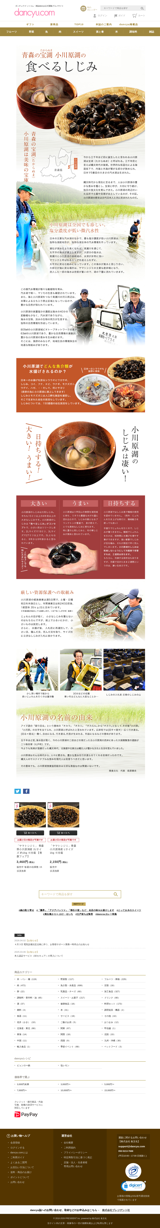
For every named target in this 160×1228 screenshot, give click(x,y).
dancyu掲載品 (128, 24)
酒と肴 (100, 31)
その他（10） (111, 1016)
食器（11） (22, 1016)
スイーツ (78, 31)
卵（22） (21, 991)
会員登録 (15, 1142)
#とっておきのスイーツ (129, 910)
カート (139, 16)
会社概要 (68, 1142)
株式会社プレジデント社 (116, 1210)
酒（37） (21, 1003)
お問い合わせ (17, 1182)
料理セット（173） (113, 1003)
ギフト (30, 24)
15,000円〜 (109, 1090)
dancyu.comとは (19, 1152)
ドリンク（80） (112, 997)
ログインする (17, 1147)
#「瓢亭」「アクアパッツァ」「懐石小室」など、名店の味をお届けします (75, 910)
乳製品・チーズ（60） (72, 991)
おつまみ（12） (112, 1022)
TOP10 (79, 24)
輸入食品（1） (24, 1046)
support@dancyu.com (131, 1146)
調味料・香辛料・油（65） (30, 997)
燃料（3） (22, 1010)
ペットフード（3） (113, 1046)
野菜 (31, 31)
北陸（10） (109, 1034)
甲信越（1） (110, 1028)
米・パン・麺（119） (27, 979)
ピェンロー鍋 (23, 1065)
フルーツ (11, 31)
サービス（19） (68, 1016)
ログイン (100, 15)
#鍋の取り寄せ (26, 910)
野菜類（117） (68, 979)
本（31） (65, 1010)
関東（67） (66, 1028)
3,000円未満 (23, 1084)
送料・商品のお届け (21, 1172)
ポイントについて (19, 1177)
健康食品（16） (68, 1003)
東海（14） (22, 1034)
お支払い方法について (22, 1167)
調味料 (133, 31)
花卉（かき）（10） (27, 1022)
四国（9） (65, 1040)
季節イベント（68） (70, 1046)
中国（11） (22, 1040)
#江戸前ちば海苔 (84, 914)
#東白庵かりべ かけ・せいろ (58, 914)
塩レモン (65, 1065)
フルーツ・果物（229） (116, 979)
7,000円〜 (22, 1090)
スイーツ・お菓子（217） (73, 997)
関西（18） (66, 1034)
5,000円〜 (109, 1084)
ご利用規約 (70, 1147)
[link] (133, 1187)
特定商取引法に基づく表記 (78, 1157)
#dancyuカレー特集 (106, 914)
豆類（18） (109, 985)
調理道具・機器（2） (114, 1010)
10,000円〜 (66, 1090)
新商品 (54, 24)
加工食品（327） (112, 991)
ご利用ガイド (17, 1157)
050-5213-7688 (125, 1151)
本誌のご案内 (104, 24)
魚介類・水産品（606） (72, 985)
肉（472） (22, 985)
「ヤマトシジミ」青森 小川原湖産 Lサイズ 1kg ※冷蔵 (63, 849)
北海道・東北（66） (27, 1028)
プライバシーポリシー (75, 1152)
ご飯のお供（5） (69, 1022)
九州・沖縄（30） (113, 1040)
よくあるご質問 (18, 1162)
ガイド (119, 15)
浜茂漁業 (21, 871)
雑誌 (151, 31)
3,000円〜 (65, 1084)
